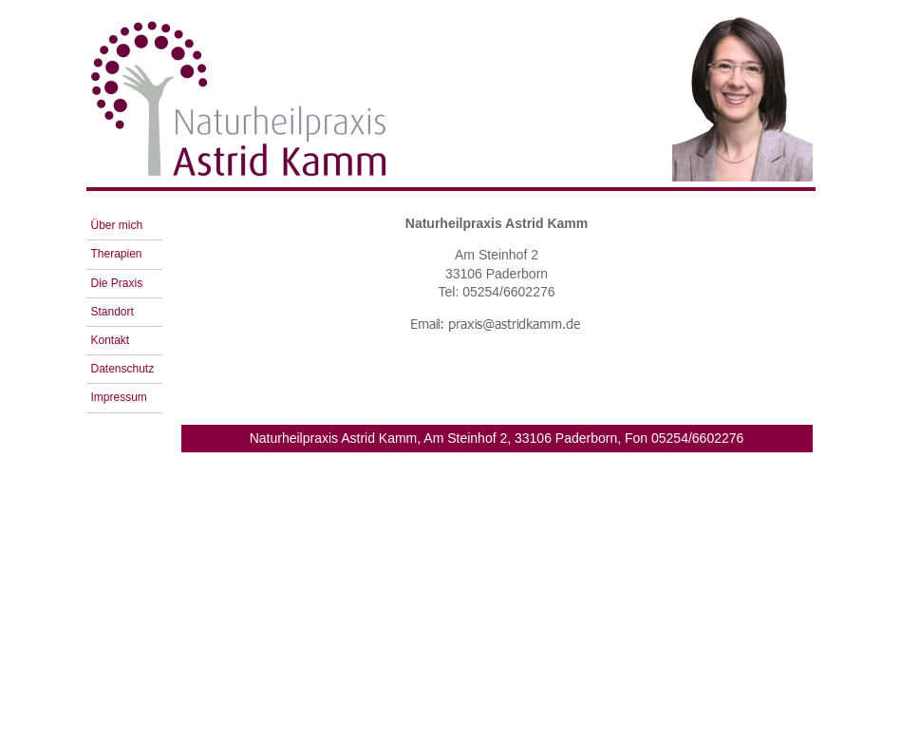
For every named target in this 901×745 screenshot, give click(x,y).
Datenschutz (123, 368)
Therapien (116, 253)
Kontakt (110, 340)
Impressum (119, 397)
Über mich (117, 225)
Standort (112, 311)
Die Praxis (117, 283)
